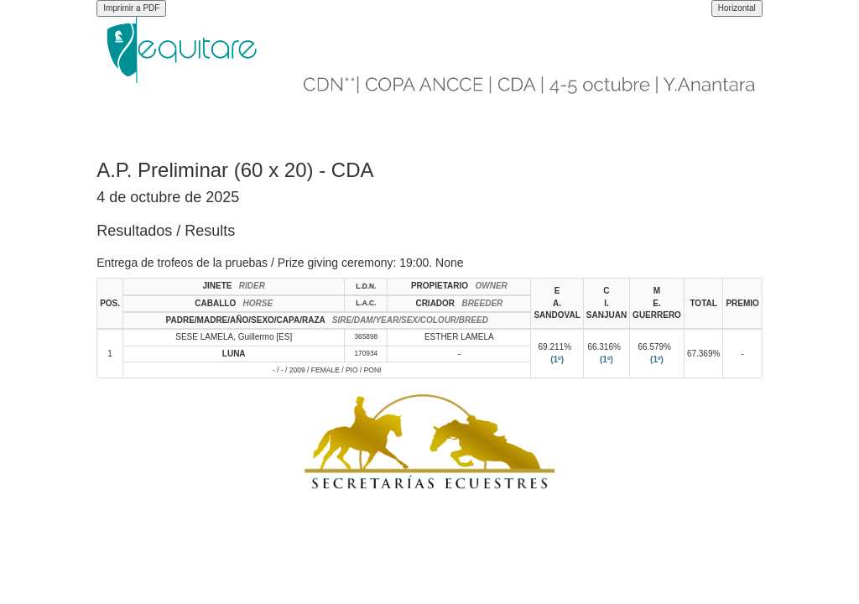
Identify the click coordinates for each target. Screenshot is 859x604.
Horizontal (737, 8)
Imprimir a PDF (131, 8)
